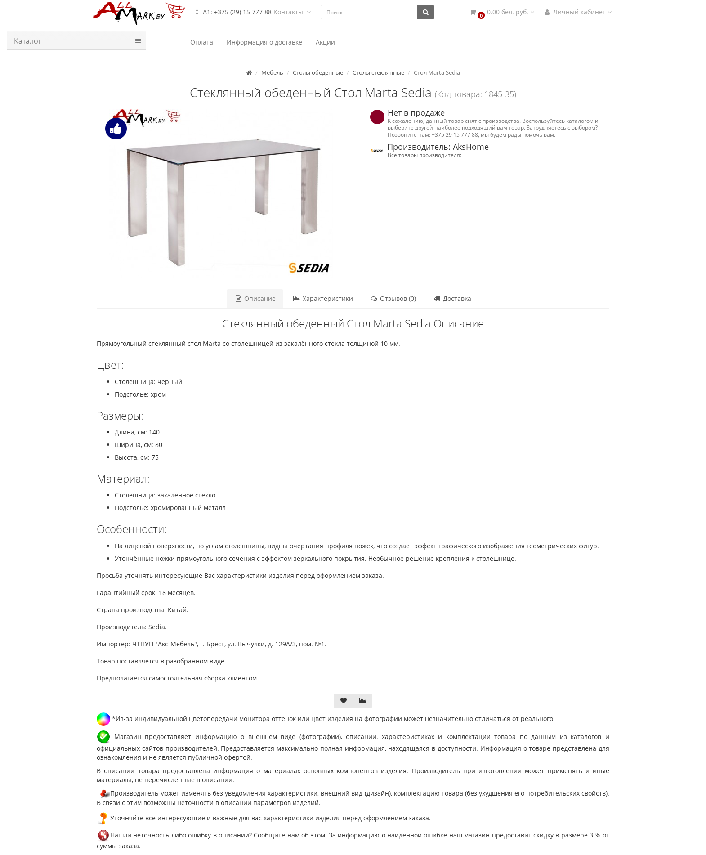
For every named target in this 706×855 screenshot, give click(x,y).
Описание (255, 298)
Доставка (452, 298)
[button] (501, 12)
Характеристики (323, 298)
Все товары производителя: (424, 154)
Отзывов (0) (393, 298)
